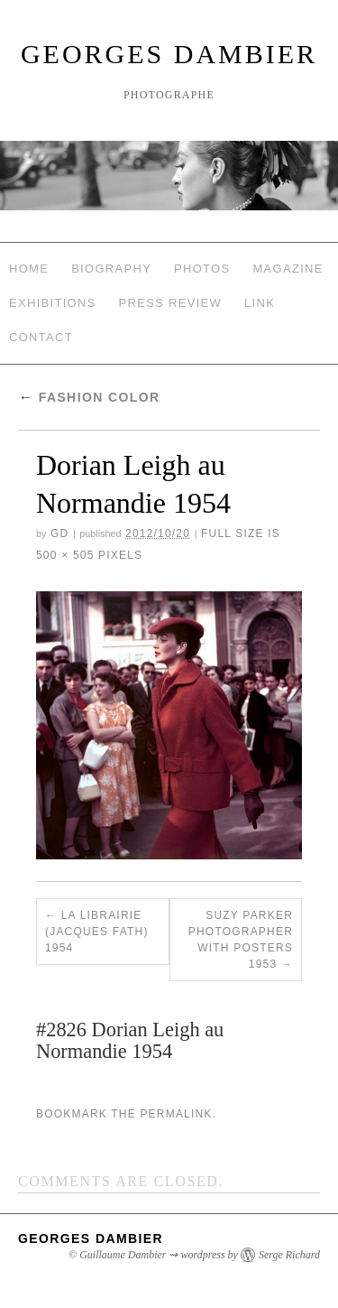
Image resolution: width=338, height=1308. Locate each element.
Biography (111, 268)
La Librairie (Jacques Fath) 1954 (97, 931)
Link (259, 303)
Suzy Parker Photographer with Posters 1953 (240, 939)
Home (29, 268)
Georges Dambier (169, 54)
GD (59, 533)
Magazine (287, 268)
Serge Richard (289, 1254)
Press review (171, 303)
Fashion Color (89, 397)
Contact (41, 337)
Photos (202, 268)
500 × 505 (65, 555)
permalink (176, 1114)
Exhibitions (52, 303)
